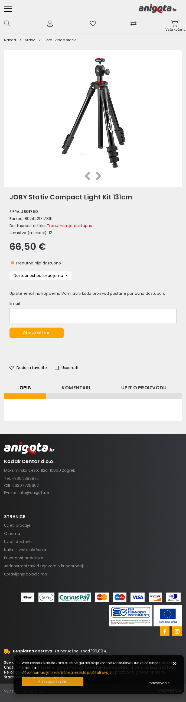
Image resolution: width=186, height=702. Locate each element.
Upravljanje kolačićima (25, 574)
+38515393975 (25, 478)
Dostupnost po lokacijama (39, 275)
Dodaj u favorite (28, 367)
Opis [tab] (25, 387)
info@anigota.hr (34, 492)
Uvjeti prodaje (17, 525)
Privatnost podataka (23, 558)
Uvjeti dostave (18, 541)
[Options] (158, 683)
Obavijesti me (37, 332)
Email (14, 303)
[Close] (52, 681)
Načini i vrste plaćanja (25, 549)
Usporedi (66, 367)
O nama (12, 533)
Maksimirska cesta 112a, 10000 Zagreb (40, 470)
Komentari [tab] (76, 387)
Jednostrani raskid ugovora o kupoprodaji (44, 566)
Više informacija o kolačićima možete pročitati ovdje (66, 672)
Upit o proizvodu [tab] (144, 387)
